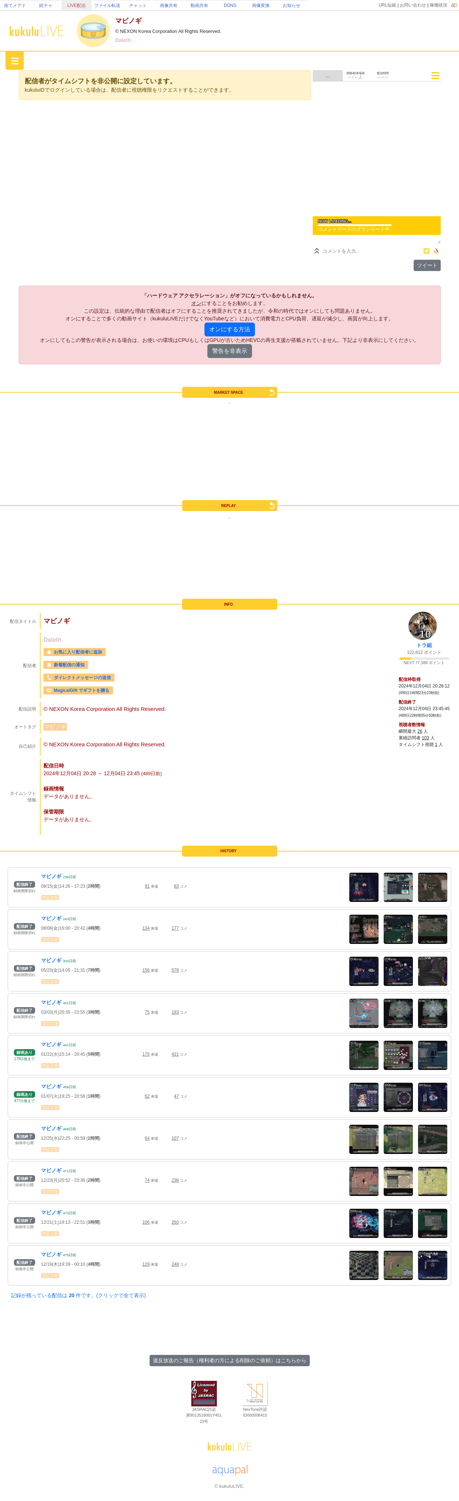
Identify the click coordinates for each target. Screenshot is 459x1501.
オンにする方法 (229, 329)
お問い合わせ (413, 5)
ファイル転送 (107, 5)
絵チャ (45, 5)
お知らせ (291, 5)
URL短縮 (387, 5)
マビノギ (55, 727)
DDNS (230, 5)
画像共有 (168, 5)
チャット (138, 5)
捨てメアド (15, 5)
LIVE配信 (76, 5)
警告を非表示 (229, 351)
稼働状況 (438, 5)
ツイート (427, 265)
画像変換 (261, 5)
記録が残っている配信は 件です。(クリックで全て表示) (78, 1295)
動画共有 (199, 5)
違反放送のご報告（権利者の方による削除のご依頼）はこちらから (229, 1360)
